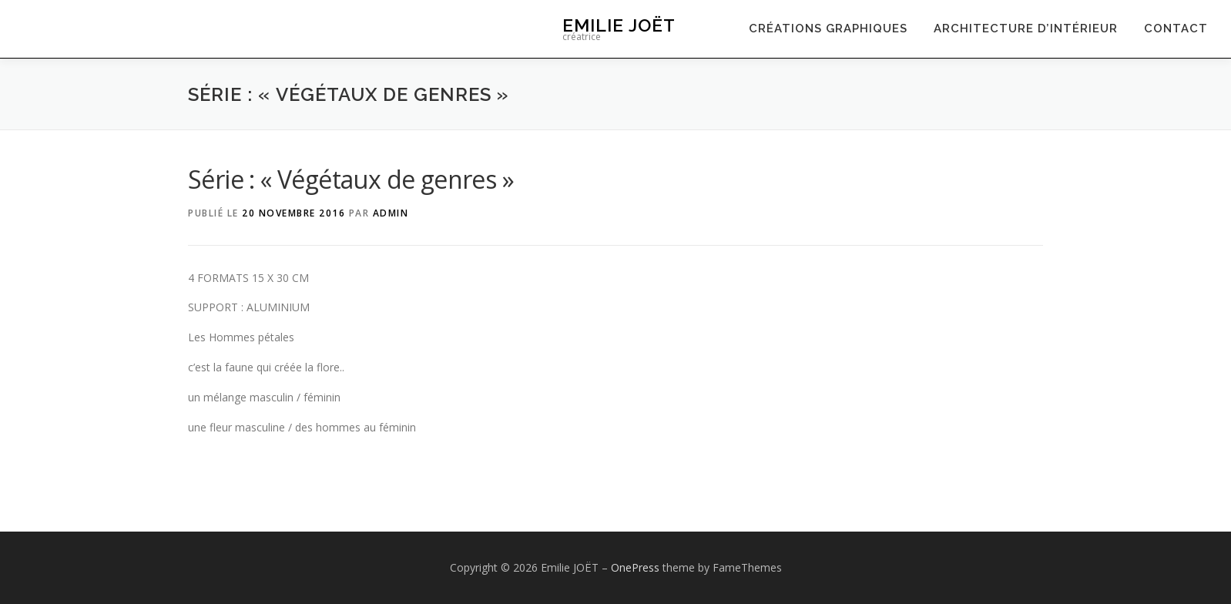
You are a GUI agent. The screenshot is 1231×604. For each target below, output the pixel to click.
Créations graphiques (828, 28)
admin (391, 213)
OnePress (635, 567)
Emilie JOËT (619, 25)
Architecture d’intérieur (1026, 28)
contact (1176, 28)
